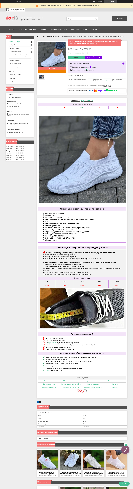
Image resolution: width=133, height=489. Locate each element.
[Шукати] (96, 19)
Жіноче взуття (15, 48)
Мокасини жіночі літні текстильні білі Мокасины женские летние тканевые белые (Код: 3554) (116, 473)
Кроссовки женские (93, 384)
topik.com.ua (52, 343)
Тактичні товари (16, 63)
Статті (11, 81)
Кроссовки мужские (93, 381)
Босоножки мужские (49, 387)
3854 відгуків (99, 1)
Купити (76, 57)
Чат (124, 484)
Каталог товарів (14, 41)
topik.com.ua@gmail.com (16, 104)
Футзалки (115, 384)
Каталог (22, 29)
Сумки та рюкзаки (17, 67)
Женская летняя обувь (71, 387)
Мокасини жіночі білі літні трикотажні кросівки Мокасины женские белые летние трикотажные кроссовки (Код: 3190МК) (47, 473)
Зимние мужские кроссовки (93, 387)
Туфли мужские (49, 381)
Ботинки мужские (49, 384)
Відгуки (94, 29)
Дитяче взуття (15, 60)
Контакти (43, 29)
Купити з (93, 57)
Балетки (115, 387)
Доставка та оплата (59, 29)
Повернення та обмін (79, 29)
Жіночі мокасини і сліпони (51, 36)
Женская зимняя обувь (71, 381)
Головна (11, 29)
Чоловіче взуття (16, 51)
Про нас (32, 29)
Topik (48, 370)
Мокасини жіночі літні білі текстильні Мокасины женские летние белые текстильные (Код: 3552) (70, 473)
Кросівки (14, 45)
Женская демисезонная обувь (71, 384)
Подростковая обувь (115, 381)
